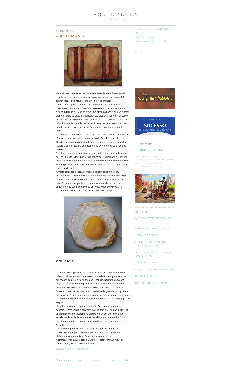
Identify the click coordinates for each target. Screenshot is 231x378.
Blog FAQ (140, 33)
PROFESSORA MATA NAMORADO (151, 228)
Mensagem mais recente (69, 360)
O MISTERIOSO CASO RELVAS (150, 283)
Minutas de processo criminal (150, 41)
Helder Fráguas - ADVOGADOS (152, 29)
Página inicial (96, 360)
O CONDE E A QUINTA (145, 276)
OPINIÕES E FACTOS (149, 149)
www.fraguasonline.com (147, 37)
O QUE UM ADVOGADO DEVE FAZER (153, 269)
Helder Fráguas (82, 349)
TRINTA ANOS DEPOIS (145, 235)
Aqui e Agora (115, 14)
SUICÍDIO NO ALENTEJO (146, 262)
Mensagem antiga (120, 360)
